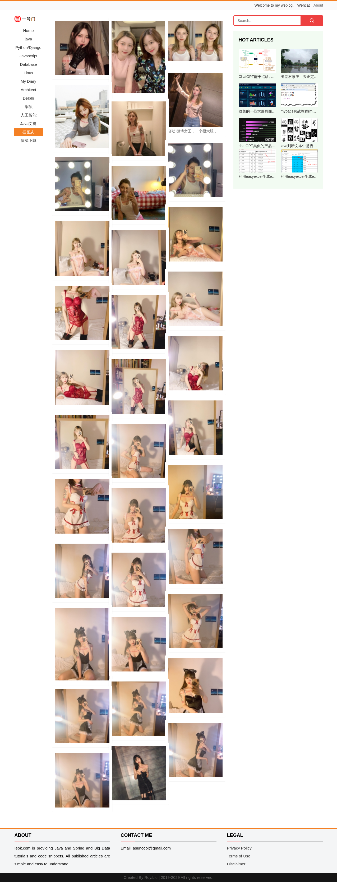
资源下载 (28, 140)
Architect (28, 89)
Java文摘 (28, 123)
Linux (28, 73)
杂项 (29, 106)
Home (28, 30)
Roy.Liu (151, 877)
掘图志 (28, 132)
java (28, 39)
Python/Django (28, 47)
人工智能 (28, 115)
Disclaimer (236, 864)
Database (28, 64)
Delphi (28, 98)
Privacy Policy (239, 848)
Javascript (29, 56)
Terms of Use (238, 856)
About (318, 5)
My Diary (28, 81)
